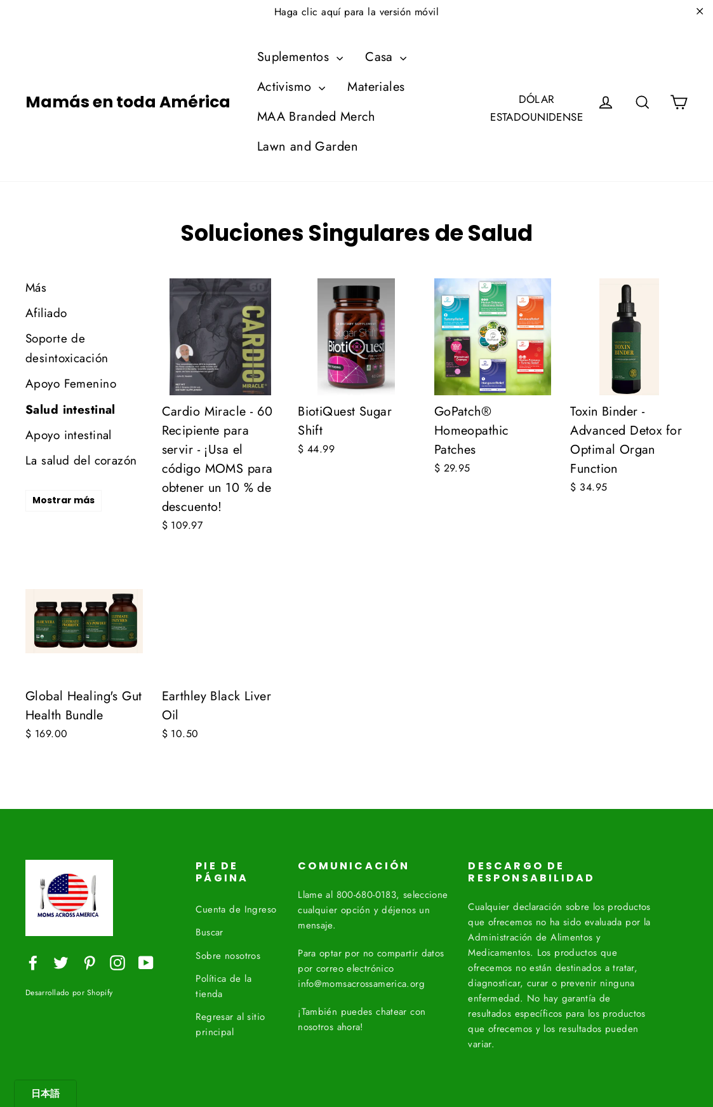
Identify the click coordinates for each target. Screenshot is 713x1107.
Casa (385, 57)
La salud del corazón (81, 460)
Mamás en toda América (127, 102)
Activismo (291, 87)
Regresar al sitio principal (230, 1021)
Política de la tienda (223, 983)
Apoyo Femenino (70, 383)
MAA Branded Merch (316, 116)
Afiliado (46, 313)
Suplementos (300, 57)
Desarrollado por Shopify (68, 992)
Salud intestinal (70, 409)
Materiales (375, 87)
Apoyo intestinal (68, 435)
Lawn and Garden (307, 146)
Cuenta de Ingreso (236, 907)
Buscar (209, 930)
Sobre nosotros (228, 953)
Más (35, 287)
